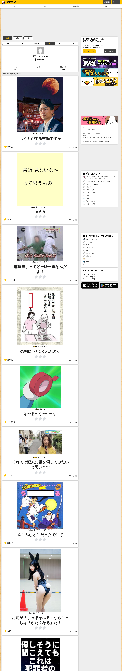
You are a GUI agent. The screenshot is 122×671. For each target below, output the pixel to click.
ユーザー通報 (40, 59)
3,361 (8, 543)
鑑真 (7, 38)
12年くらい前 (73, 422)
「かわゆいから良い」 (90, 204)
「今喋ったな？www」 (90, 190)
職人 (106, 6)
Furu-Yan (86, 251)
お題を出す (76, 6)
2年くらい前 (73, 147)
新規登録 (107, 2)
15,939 (9, 422)
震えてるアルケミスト (90, 239)
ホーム (16, 6)
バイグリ (87, 262)
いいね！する (89, 274)
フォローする (89, 277)
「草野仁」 (87, 198)
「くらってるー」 (89, 201)
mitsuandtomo (88, 253)
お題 (28, 38)
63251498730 (88, 248)
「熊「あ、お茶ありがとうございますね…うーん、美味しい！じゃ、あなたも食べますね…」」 (99, 177)
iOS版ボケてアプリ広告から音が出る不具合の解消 (99, 136)
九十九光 (87, 256)
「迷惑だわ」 (88, 195)
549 (7, 631)
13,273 (9, 280)
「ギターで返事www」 (90, 184)
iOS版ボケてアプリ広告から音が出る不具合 (99, 140)
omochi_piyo (88, 242)
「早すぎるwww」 (89, 187)
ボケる (46, 6)
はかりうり (87, 245)
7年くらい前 (73, 280)
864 (7, 219)
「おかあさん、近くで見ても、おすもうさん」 (97, 181)
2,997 (8, 146)
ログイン (116, 2)
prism (86, 259)
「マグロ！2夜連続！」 (91, 193)
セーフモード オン (89, 51)
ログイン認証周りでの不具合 (99, 132)
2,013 (8, 359)
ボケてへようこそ (110, 51)
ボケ (17, 38)
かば (85, 265)
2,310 (8, 475)
